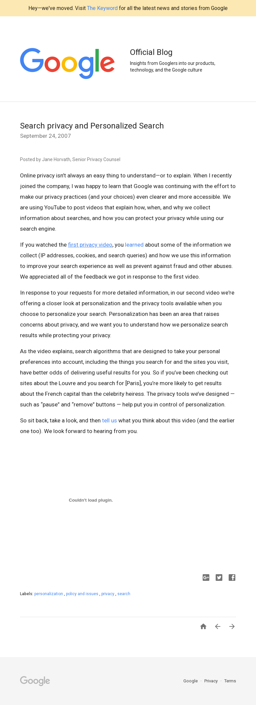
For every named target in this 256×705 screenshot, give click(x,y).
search (123, 593)
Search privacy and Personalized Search (92, 125)
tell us (109, 420)
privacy (108, 593)
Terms (230, 680)
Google (191, 680)
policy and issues (82, 593)
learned (134, 244)
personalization (49, 593)
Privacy (211, 680)
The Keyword (102, 8)
